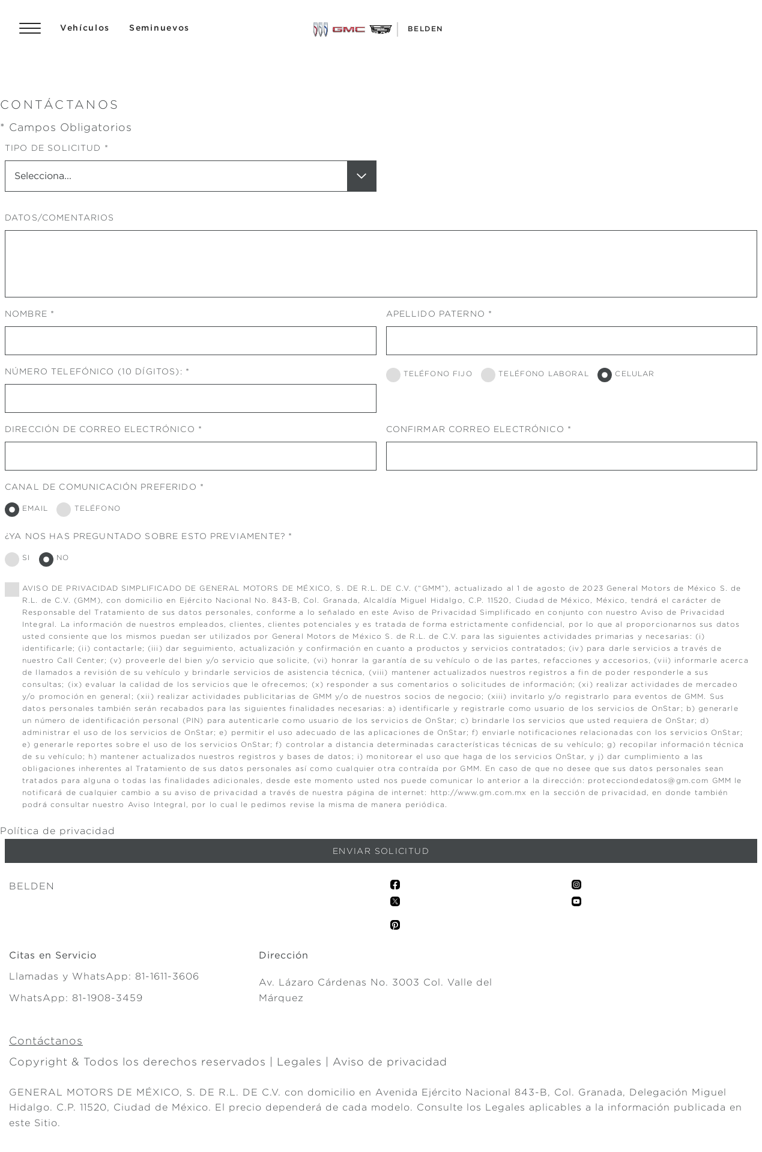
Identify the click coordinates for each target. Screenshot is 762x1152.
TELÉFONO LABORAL (543, 373)
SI (26, 557)
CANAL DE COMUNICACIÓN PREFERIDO (101, 487)
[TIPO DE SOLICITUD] (190, 176)
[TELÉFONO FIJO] (393, 375)
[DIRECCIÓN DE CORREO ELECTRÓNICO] (190, 456)
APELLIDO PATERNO (435, 313)
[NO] (46, 559)
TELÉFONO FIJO (438, 373)
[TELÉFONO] (63, 509)
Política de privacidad (57, 831)
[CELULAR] (604, 375)
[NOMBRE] (190, 340)
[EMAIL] (12, 509)
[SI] (12, 559)
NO (62, 557)
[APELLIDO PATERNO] (572, 340)
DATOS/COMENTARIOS (60, 217)
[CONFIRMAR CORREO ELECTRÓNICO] (572, 456)
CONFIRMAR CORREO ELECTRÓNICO (475, 429)
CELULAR (635, 373)
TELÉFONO (97, 508)
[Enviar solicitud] (381, 851)
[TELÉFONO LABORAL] (488, 375)
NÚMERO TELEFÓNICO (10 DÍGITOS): (94, 371)
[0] (12, 589)
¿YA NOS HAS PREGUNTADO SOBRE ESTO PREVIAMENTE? (145, 536)
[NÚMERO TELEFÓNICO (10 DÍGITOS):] (190, 398)
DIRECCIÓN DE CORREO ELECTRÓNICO (100, 429)
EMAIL (35, 508)
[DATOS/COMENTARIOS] (381, 263)
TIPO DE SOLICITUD (53, 148)
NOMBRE (26, 313)
